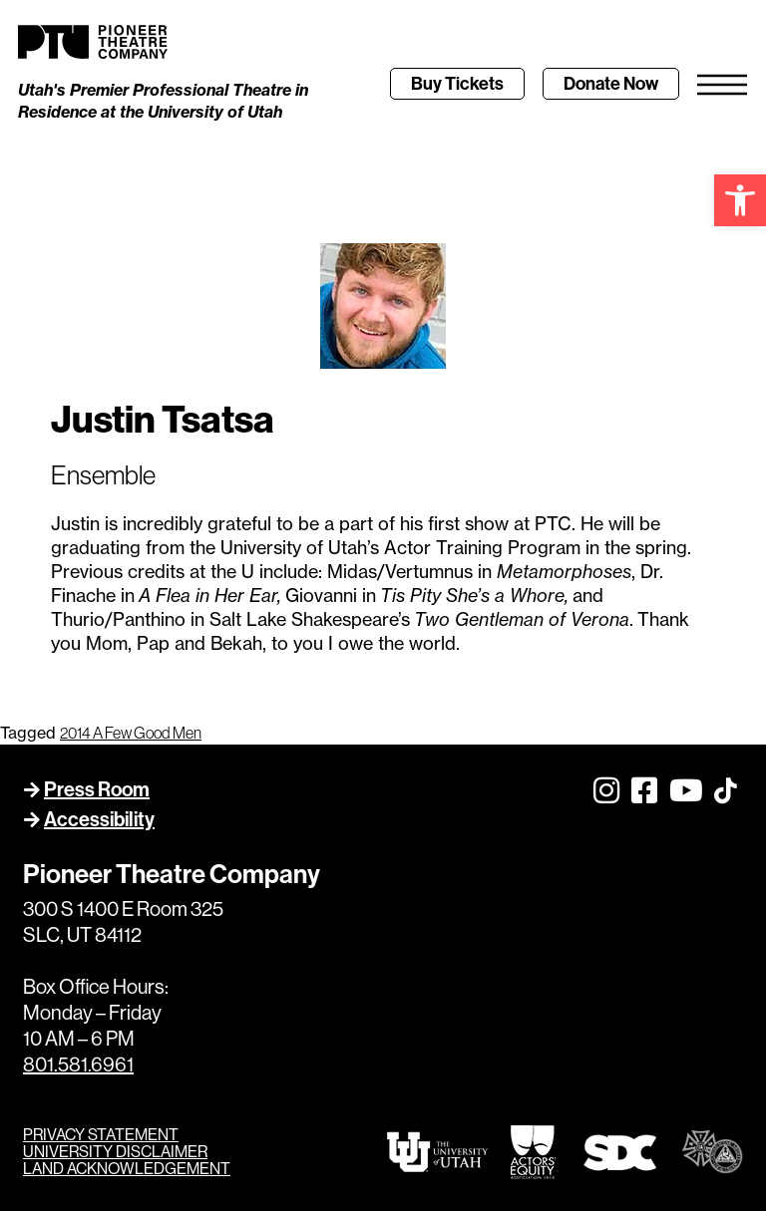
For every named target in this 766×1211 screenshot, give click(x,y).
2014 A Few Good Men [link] (130, 733)
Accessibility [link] (99, 819)
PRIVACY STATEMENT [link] (101, 1134)
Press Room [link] (97, 789)
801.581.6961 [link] (78, 1065)
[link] (740, 200)
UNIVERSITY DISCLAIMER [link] (115, 1151)
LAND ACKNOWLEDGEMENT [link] (126, 1168)
